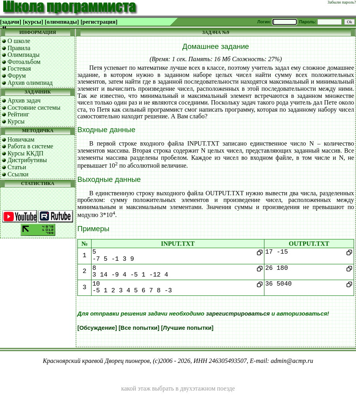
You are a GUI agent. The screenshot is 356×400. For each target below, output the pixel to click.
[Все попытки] (138, 328)
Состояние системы (33, 107)
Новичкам (20, 139)
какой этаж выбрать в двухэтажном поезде (178, 388)
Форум (16, 75)
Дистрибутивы (27, 160)
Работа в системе (30, 146)
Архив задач (24, 100)
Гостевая (19, 68)
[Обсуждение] (97, 328)
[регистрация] (99, 22)
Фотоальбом (24, 61)
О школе (18, 40)
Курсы (15, 121)
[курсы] (33, 22)
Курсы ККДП (25, 153)
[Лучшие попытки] (187, 328)
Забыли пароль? (342, 2)
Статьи (16, 167)
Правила (18, 48)
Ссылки (17, 174)
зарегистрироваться (238, 313)
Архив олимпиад (30, 82)
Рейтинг (18, 114)
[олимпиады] (62, 22)
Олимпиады (23, 54)
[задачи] (10, 22)
